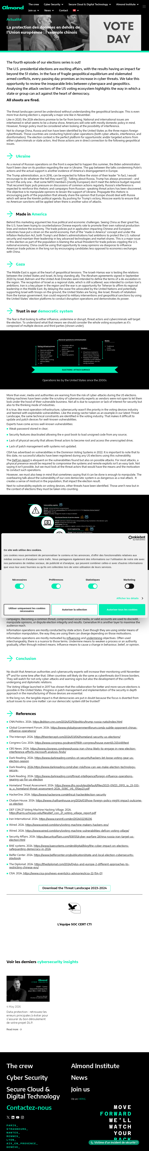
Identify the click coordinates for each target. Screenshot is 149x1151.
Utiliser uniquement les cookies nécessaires (27, 609)
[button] (53, 4)
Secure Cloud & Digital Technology (33, 1092)
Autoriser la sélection (74, 609)
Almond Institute (95, 1065)
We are (78, 1099)
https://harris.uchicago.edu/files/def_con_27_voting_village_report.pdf (52, 813)
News (79, 1077)
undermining (94, 638)
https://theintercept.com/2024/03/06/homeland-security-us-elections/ (77, 736)
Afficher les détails (127, 598)
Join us (80, 1089)
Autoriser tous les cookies (122, 609)
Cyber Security (27, 1077)
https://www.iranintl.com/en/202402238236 (65, 819)
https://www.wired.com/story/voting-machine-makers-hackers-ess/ (67, 824)
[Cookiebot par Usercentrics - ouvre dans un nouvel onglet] (131, 538)
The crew (20, 1065)
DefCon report (21, 460)
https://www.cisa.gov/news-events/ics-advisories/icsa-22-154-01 (62, 873)
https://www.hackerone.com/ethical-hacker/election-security (68, 794)
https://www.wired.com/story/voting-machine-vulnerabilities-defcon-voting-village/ (77, 830)
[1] (65, 178)
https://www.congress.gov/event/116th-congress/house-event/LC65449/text (82, 742)
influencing (73, 638)
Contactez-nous (29, 1107)
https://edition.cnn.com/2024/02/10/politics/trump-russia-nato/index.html (77, 721)
